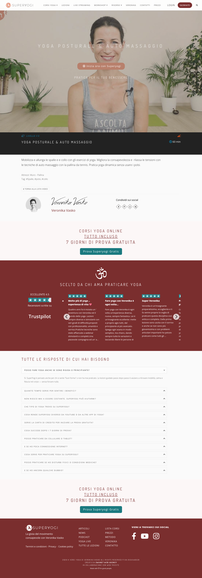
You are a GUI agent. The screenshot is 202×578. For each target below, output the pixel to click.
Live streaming (82, 5)
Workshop (101, 5)
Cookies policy (65, 546)
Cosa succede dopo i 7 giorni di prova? (48, 430)
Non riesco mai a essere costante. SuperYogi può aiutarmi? (60, 399)
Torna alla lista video (35, 189)
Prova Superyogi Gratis (101, 251)
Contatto (111, 545)
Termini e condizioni (36, 546)
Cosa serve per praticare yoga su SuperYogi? (51, 454)
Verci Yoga (75, 560)
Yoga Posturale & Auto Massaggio (101, 46)
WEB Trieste (113, 565)
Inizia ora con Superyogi (102, 66)
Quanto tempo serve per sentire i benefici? (50, 391)
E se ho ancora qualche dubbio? (44, 470)
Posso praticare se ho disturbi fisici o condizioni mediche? (60, 462)
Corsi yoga (50, 5)
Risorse (117, 5)
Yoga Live (85, 541)
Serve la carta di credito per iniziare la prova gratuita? (59, 422)
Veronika (131, 5)
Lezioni (66, 5)
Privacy (52, 546)
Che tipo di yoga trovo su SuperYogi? (47, 407)
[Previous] (67, 317)
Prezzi (157, 5)
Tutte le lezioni (89, 545)
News (82, 532)
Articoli (84, 528)
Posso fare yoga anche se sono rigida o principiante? (57, 370)
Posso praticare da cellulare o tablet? (48, 438)
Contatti (145, 5)
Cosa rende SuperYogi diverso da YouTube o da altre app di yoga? (64, 414)
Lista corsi (112, 528)
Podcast (84, 537)
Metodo (110, 537)
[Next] (176, 317)
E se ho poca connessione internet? (46, 446)
